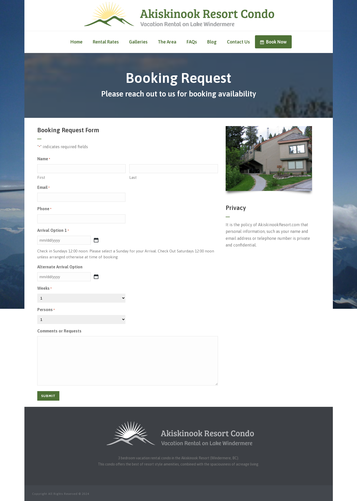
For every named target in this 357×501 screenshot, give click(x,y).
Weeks (44, 289)
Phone (44, 209)
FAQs (192, 42)
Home (76, 42)
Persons (46, 310)
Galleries (138, 42)
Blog (212, 42)
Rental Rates (106, 42)
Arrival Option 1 (53, 231)
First (41, 177)
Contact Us (238, 42)
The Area (167, 42)
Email (43, 188)
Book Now (273, 42)
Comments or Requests (59, 331)
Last (133, 177)
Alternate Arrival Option (60, 267)
